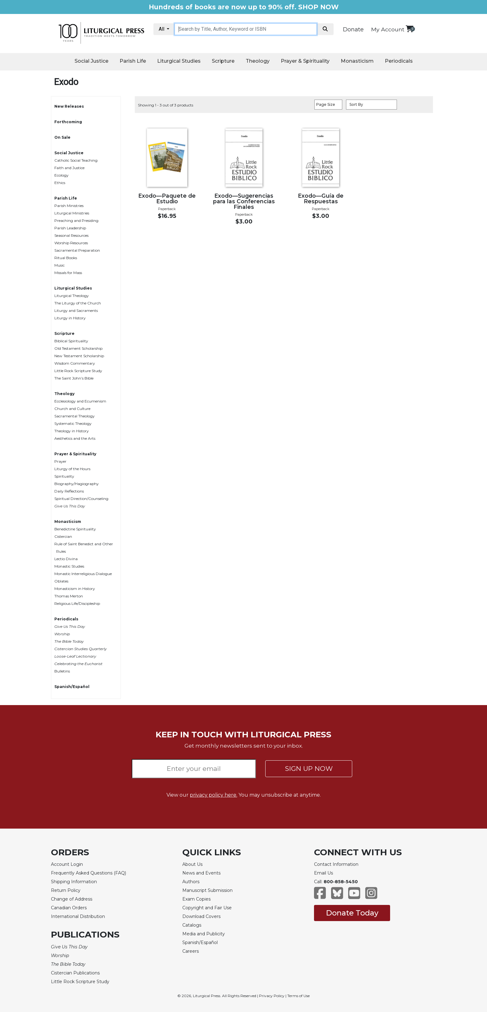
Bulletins (62, 671)
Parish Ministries (69, 205)
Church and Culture (72, 408)
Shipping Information (74, 881)
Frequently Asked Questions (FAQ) (88, 873)
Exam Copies (196, 899)
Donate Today (352, 912)
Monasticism (357, 61)
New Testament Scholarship (79, 355)
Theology (258, 61)
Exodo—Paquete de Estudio (167, 198)
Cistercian (63, 536)
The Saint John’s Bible (73, 378)
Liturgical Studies (179, 61)
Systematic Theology (73, 423)
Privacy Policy (271, 995)
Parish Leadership (70, 228)
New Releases (69, 106)
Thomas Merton (68, 596)
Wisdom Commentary (74, 363)
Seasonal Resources (71, 235)
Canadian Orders (69, 908)
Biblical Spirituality (71, 341)
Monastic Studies (69, 566)
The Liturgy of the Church (77, 303)
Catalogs (191, 925)
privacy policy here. (213, 795)
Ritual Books (65, 257)
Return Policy (65, 890)
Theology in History (71, 431)
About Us (192, 864)
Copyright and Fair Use (207, 908)
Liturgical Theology (71, 295)
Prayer (60, 461)
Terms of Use (298, 995)
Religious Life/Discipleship (77, 603)
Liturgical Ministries (71, 213)
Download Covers (201, 916)
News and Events (201, 873)
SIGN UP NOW (309, 768)
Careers (190, 951)
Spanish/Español (71, 686)
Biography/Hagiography (76, 483)
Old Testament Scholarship (78, 348)
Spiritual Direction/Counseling (81, 498)
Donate (353, 29)
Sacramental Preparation (77, 250)
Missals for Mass (68, 272)
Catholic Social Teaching (76, 160)
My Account (387, 29)
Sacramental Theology (74, 416)
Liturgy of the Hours (72, 468)
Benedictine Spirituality (75, 529)
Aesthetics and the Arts (74, 438)
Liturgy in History (70, 318)
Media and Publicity (203, 934)
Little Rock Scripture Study (78, 370)
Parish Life (133, 61)
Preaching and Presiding (76, 220)
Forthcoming (68, 121)
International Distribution (78, 916)
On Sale (62, 137)
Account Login (67, 864)
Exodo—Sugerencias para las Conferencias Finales (244, 201)
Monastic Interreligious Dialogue (83, 573)
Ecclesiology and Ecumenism (80, 401)
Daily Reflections (69, 491)
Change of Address (71, 899)
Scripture (223, 61)
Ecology (61, 175)
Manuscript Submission (207, 890)
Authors (190, 881)
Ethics (59, 182)
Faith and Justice (69, 167)
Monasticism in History (74, 588)
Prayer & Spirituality (305, 61)
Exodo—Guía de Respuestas (321, 198)
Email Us (323, 873)
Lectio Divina (66, 558)
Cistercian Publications (75, 973)
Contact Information (336, 864)
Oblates (61, 581)
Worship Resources (71, 243)
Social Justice (91, 61)
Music (59, 265)
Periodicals (399, 61)
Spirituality (64, 476)
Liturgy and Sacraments (76, 310)
